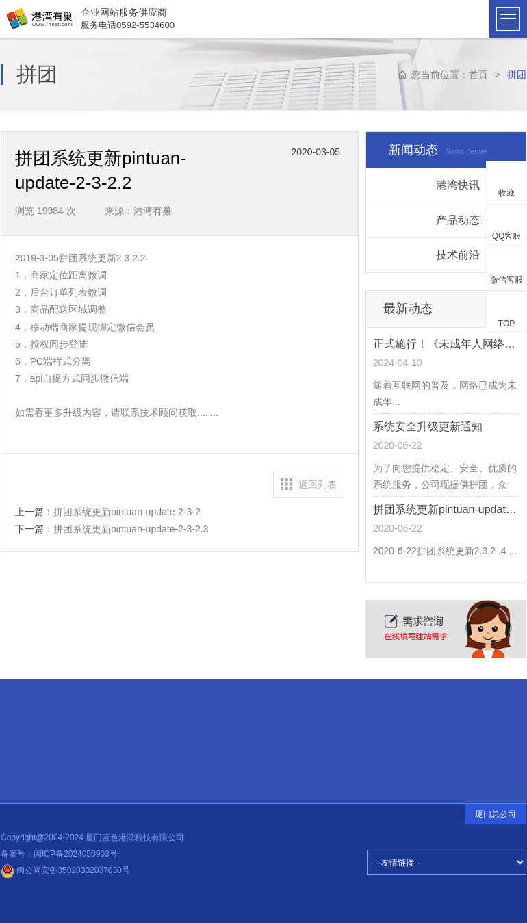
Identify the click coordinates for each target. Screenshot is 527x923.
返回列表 (317, 484)
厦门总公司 (495, 814)
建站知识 (136, 739)
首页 (478, 74)
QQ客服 (507, 236)
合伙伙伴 (44, 725)
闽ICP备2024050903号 (76, 854)
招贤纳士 (44, 743)
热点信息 (135, 736)
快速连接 (43, 705)
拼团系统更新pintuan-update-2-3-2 (127, 511)
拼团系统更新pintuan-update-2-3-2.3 (130, 528)
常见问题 (43, 760)
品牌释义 (44, 777)
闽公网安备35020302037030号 (65, 870)
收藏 (506, 193)
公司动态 (136, 744)
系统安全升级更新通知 (428, 426)
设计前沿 (136, 741)
